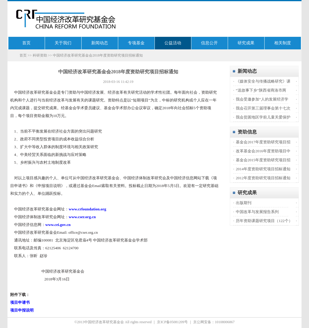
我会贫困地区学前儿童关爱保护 (263, 117)
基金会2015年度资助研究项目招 (263, 160)
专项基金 (136, 43)
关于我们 (63, 43)
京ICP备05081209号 (172, 322)
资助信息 (247, 131)
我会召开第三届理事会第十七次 (263, 108)
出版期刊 (243, 203)
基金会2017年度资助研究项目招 (263, 142)
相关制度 (282, 43)
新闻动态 (99, 43)
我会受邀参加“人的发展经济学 (262, 99)
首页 (26, 43)
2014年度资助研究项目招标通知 (263, 169)
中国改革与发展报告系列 (257, 211)
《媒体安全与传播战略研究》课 (263, 81)
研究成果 (246, 43)
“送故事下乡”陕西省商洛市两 (261, 90)
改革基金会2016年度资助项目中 (263, 151)
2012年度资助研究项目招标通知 (263, 178)
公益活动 (172, 43)
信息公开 (209, 43)
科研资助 (40, 55)
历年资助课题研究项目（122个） (264, 220)
